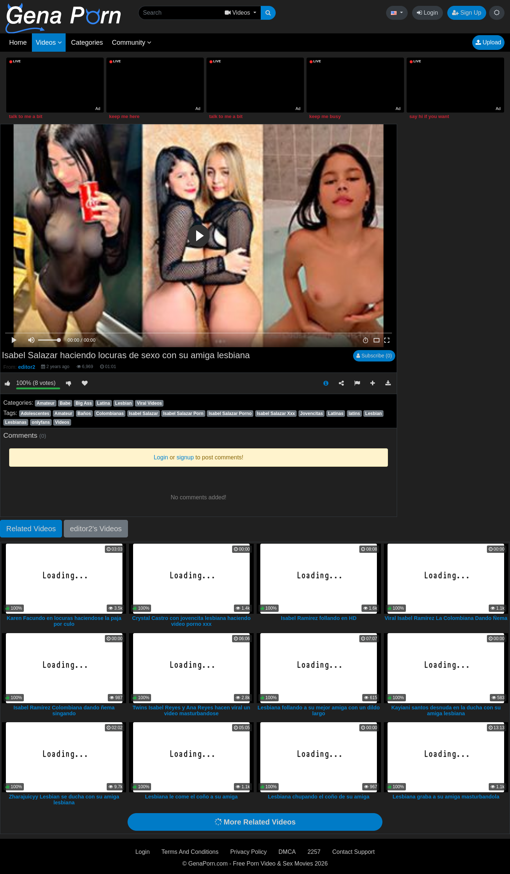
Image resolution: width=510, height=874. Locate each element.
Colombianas (110, 413)
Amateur (46, 403)
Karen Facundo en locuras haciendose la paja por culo (64, 621)
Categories (87, 42)
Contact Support (353, 852)
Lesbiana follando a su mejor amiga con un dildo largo (318, 710)
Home (18, 42)
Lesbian (123, 403)
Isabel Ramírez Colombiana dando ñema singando (64, 710)
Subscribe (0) (374, 356)
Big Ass (84, 403)
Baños (84, 413)
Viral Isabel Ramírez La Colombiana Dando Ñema (446, 618)
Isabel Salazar (143, 413)
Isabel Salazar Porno (230, 413)
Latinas (336, 413)
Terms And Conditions (190, 852)
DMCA (287, 852)
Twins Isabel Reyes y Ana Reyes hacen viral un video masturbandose (191, 710)
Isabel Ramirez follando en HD (318, 618)
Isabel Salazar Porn (183, 413)
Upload (488, 42)
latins (354, 413)
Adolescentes (35, 413)
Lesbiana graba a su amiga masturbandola (446, 797)
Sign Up (466, 13)
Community (131, 42)
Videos (49, 42)
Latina (103, 403)
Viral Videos (149, 403)
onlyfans (41, 422)
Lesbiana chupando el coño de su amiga (319, 797)
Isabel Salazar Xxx (276, 413)
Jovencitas (311, 413)
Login (427, 13)
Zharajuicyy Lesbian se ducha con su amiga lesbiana (64, 799)
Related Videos (31, 529)
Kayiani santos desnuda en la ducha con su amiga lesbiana (445, 710)
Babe (65, 403)
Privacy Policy (248, 852)
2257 (314, 852)
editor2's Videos (96, 529)
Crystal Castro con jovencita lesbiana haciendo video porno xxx (191, 621)
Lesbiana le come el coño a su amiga (191, 797)
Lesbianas (16, 422)
